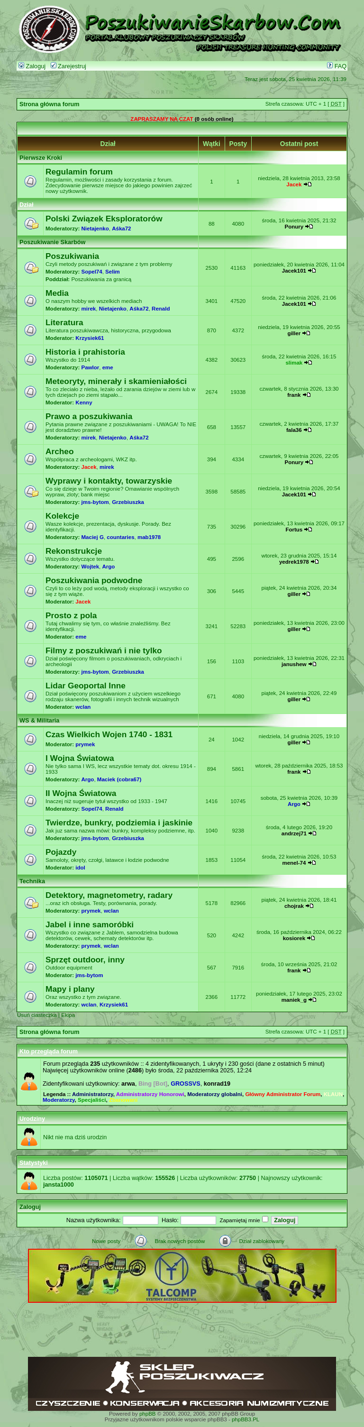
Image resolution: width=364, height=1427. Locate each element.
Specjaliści (92, 1100)
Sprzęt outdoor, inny (85, 959)
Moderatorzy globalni (214, 1094)
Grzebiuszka (128, 502)
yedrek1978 (294, 562)
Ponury (294, 226)
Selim (112, 271)
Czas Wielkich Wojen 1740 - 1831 (109, 734)
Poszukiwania (72, 256)
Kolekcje (62, 516)
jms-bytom (95, 502)
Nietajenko (95, 228)
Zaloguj (32, 66)
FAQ (336, 66)
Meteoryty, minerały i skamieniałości (116, 381)
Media (57, 293)
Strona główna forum (49, 104)
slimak (293, 363)
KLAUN (333, 1094)
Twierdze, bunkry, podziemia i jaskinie (119, 822)
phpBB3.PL (245, 1419)
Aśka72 (121, 228)
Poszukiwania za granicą (101, 279)
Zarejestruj (68, 66)
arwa (128, 1083)
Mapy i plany (70, 989)
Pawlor (91, 367)
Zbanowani (123, 1100)
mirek (89, 308)
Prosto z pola (71, 615)
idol (80, 867)
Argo (108, 566)
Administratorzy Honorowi (150, 1094)
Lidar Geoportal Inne (86, 685)
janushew (294, 664)
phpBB (147, 1414)
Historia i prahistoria (85, 352)
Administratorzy (92, 1094)
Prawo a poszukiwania (89, 416)
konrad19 (217, 1083)
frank (293, 395)
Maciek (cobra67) (119, 779)
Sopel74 (92, 271)
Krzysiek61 (89, 338)
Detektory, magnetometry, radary (109, 895)
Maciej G (93, 537)
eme (107, 367)
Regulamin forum (79, 171)
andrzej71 (294, 833)
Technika (32, 881)
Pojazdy (61, 852)
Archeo (60, 451)
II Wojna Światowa (81, 793)
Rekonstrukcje (74, 551)
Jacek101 (294, 271)
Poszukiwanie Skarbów (52, 242)
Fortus (293, 529)
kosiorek (294, 938)
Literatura (64, 322)
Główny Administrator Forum (282, 1094)
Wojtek (91, 566)
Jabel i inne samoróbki (90, 924)
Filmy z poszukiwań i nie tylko (104, 650)
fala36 (294, 430)
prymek (85, 744)
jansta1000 (58, 1184)
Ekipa (68, 1015)
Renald (161, 308)
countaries (120, 537)
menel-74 (294, 863)
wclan (83, 707)
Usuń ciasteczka (37, 1015)
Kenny (83, 402)
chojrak (294, 906)
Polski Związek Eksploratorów (104, 218)
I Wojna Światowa (80, 758)
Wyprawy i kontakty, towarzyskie (109, 480)
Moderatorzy (59, 1100)
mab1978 (149, 537)
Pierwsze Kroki (40, 158)
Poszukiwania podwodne (94, 580)
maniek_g (294, 1000)
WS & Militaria (39, 720)
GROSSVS (185, 1083)
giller (294, 333)
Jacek (293, 184)
